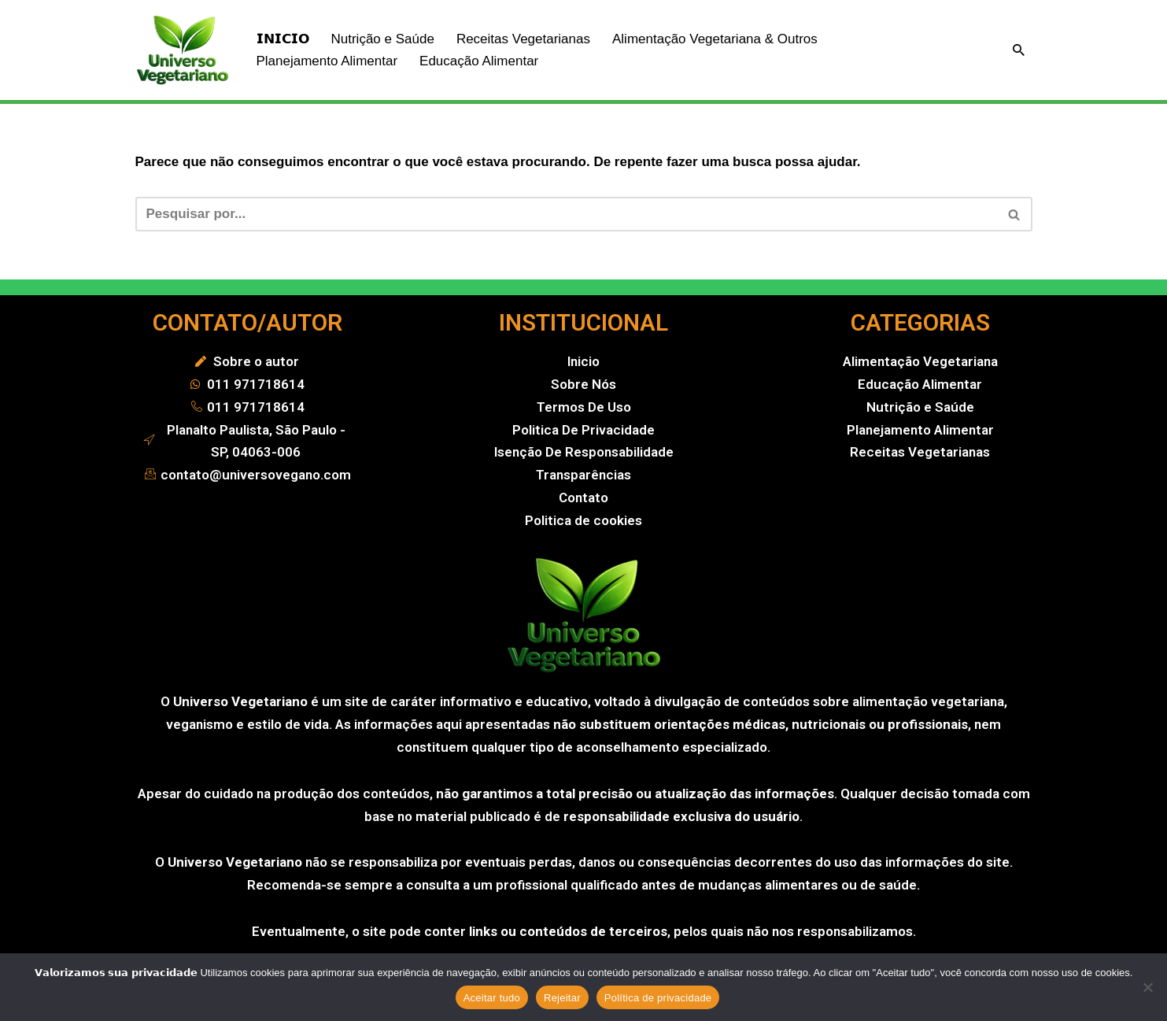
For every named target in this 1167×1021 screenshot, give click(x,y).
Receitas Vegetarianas (523, 38)
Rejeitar (562, 998)
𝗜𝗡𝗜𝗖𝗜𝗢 (283, 38)
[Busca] (1019, 50)
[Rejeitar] (1147, 987)
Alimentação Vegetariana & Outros (715, 38)
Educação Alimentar (478, 61)
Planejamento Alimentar (327, 61)
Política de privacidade (658, 998)
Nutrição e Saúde (382, 38)
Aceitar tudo (491, 998)
